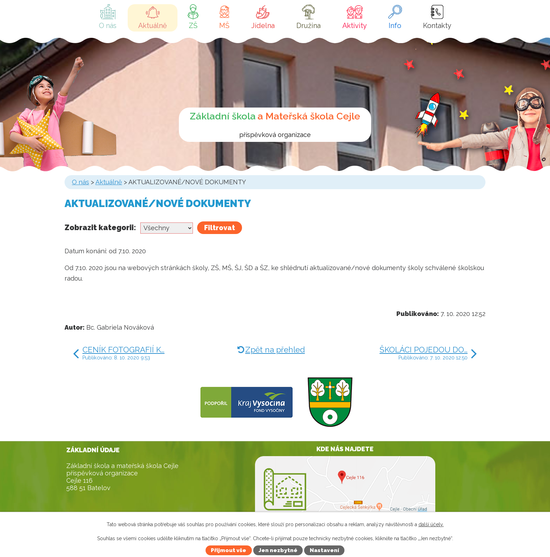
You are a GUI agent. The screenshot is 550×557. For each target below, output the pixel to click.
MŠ (224, 25)
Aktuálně (152, 25)
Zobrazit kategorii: (100, 227)
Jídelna (263, 25)
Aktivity (354, 25)
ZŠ (193, 25)
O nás (107, 25)
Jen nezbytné (278, 550)
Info (395, 25)
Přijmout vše (228, 550)
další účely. (431, 524)
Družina (308, 25)
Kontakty (437, 25)
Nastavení (324, 550)
